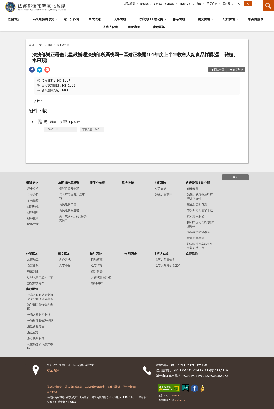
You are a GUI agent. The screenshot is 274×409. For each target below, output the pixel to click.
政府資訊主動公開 (151, 19)
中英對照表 (255, 19)
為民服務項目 (67, 204)
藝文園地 (204, 19)
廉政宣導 (33, 332)
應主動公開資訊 (197, 204)
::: (3, 2)
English (144, 3)
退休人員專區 (163, 194)
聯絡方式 (33, 224)
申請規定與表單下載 (200, 210)
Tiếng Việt (185, 3)
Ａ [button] (247, 3)
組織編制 (33, 212)
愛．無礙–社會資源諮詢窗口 (73, 218)
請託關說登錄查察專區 (40, 306)
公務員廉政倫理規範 (40, 320)
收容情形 (97, 265)
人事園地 (120, 19)
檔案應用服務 (195, 216)
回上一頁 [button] (219, 69)
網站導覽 (129, 3)
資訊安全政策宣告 (95, 386)
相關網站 (97, 283)
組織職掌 (33, 218)
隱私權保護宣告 (73, 386)
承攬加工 (33, 259)
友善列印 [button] (238, 69)
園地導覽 (97, 259)
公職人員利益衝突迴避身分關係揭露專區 (40, 296)
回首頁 (226, 3)
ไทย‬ (199, 3)
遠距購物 (134, 27)
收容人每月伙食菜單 (168, 265)
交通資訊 (53, 370)
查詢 (268, 5)
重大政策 (95, 19)
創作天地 (65, 259)
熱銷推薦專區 (35, 283)
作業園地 (179, 19)
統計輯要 (97, 271)
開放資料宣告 (54, 386)
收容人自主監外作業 (40, 277)
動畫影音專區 (195, 238)
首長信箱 (212, 3)
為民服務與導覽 (43, 19)
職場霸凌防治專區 (198, 232)
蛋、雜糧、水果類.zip (62, 122)
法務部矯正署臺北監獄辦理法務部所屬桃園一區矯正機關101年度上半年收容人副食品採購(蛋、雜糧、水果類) (135, 57)
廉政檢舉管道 (35, 338)
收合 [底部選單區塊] (235, 177)
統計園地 (229, 19)
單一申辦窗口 (130, 386)
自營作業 (33, 265)
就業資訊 (160, 188)
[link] (32, 70)
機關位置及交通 (69, 188)
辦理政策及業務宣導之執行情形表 (200, 245)
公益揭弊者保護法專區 (40, 346)
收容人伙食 (110, 27)
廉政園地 (159, 27)
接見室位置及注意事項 (72, 196)
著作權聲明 (114, 386)
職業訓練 (33, 271)
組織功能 (33, 206)
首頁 (31, 44)
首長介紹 (33, 194)
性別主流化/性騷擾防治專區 (200, 224)
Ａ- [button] (239, 3)
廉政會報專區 (35, 326)
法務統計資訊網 (101, 277)
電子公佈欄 (71, 19)
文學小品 (65, 265)
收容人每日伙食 (165, 259)
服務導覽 (192, 188)
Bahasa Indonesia (164, 3)
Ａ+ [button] (256, 3)
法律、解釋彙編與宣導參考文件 (200, 196)
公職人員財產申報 (38, 314)
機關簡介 (14, 19)
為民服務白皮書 (69, 210)
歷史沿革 (33, 188)
